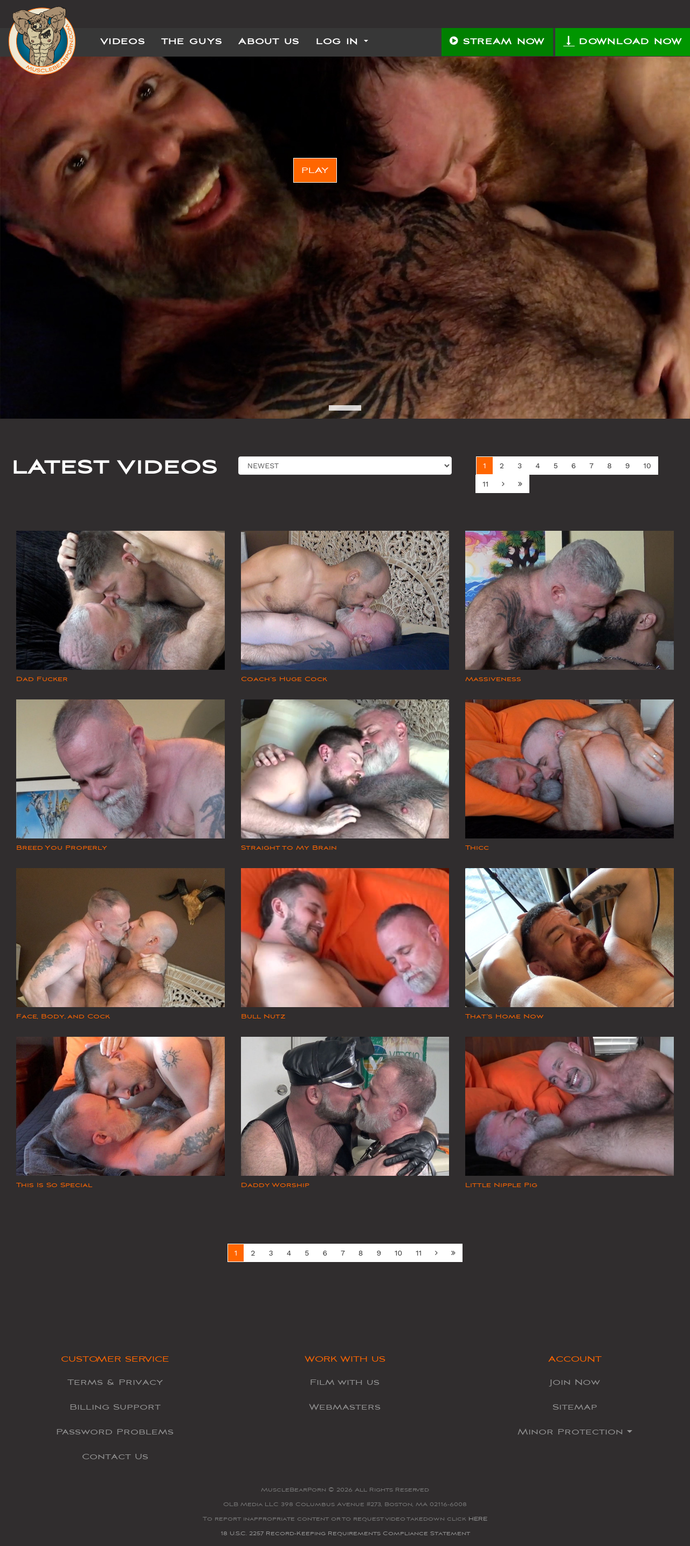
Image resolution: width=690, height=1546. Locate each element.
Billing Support (115, 1407)
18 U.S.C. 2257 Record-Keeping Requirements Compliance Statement (345, 1533)
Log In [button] (342, 41)
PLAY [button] (315, 170)
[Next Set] (520, 484)
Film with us (345, 1382)
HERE (477, 1518)
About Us (268, 41)
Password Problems (115, 1431)
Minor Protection (575, 1431)
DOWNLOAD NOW (622, 41)
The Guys (191, 41)
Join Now (575, 1382)
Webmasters (345, 1407)
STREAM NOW (497, 41)
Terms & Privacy (115, 1382)
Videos (122, 41)
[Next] (503, 484)
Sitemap (575, 1407)
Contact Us (115, 1456)
